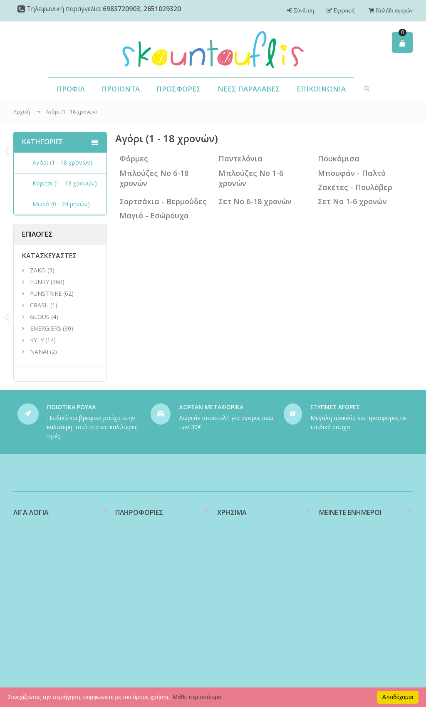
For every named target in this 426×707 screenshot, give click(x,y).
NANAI (39, 352)
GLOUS (40, 317)
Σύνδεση (303, 10)
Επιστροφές (233, 587)
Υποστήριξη (233, 574)
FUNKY (39, 282)
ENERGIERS (45, 328)
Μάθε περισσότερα (197, 697)
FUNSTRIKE (46, 293)
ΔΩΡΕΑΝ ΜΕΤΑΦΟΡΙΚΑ (211, 407)
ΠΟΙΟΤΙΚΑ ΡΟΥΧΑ (71, 407)
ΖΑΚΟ (38, 270)
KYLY (37, 340)
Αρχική (21, 111)
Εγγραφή (343, 10)
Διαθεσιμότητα (135, 552)
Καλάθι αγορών (393, 10)
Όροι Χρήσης (132, 610)
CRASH (39, 305)
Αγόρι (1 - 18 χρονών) (71, 111)
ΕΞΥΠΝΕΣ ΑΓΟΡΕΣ (335, 407)
